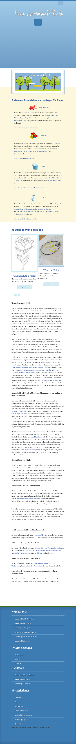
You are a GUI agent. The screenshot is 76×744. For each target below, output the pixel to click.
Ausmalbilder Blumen (22, 679)
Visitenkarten (19, 655)
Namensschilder (29, 450)
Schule (43, 167)
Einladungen (38, 437)
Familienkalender (27, 566)
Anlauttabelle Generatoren (21, 553)
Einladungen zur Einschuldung (25, 632)
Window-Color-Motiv (19, 411)
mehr (24, 287)
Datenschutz (19, 706)
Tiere (13, 367)
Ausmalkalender (39, 566)
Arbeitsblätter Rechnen (27, 550)
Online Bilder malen (41, 468)
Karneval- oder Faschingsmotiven (23, 373)
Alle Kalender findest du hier (24, 159)
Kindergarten (45, 380)
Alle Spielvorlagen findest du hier (25, 128)
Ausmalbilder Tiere (21, 711)
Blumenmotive (41, 367)
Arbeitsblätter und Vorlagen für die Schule (49, 548)
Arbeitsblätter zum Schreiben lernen (48, 550)
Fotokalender (38, 149)
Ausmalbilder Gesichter (23, 623)
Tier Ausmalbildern (26, 211)
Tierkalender (16, 566)
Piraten (18, 367)
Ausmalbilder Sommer (22, 641)
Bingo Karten (29, 118)
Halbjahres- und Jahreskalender (25, 151)
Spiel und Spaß (29, 113)
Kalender (44, 136)
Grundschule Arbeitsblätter (24, 715)
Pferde (50, 211)
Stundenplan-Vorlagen (53, 180)
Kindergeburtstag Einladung (24, 675)
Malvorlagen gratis (21, 720)
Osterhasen (41, 370)
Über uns (18, 702)
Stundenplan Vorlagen (22, 628)
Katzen (19, 214)
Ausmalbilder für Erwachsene (29, 499)
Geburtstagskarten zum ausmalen (26, 637)
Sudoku (50, 118)
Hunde (57, 211)
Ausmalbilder (43, 198)
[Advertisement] (38, 49)
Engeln (48, 370)
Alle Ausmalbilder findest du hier (25, 219)
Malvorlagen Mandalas (22, 684)
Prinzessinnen (27, 367)
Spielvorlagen (43, 108)
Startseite (18, 697)
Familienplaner (42, 151)
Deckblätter (23, 178)
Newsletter (18, 724)
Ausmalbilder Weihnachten (23, 209)
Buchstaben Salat (20, 120)
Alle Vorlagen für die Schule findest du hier (29, 188)
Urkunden (18, 659)
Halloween (55, 370)
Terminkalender (19, 154)
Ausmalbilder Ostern (43, 209)
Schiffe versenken (41, 118)
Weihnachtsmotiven (29, 370)
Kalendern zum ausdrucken (42, 563)
